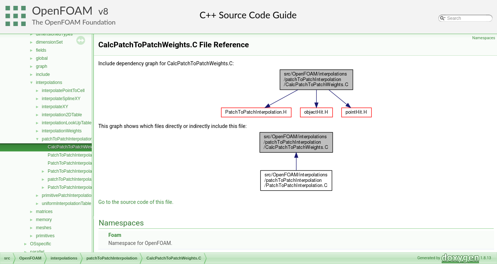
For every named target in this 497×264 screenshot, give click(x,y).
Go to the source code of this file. (135, 202)
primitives (45, 235)
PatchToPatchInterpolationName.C (81, 187)
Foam (114, 235)
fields (41, 50)
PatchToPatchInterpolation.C (75, 163)
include (43, 74)
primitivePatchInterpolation (68, 195)
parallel (37, 251)
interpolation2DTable (62, 114)
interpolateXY (55, 106)
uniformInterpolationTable (66, 203)
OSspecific (40, 243)
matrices (44, 211)
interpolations (49, 82)
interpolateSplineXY (61, 98)
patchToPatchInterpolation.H (75, 179)
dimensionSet (49, 42)
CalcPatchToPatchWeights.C (76, 147)
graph (41, 66)
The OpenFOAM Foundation (74, 22)
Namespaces (483, 38)
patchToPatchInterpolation (67, 139)
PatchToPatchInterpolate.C (74, 155)
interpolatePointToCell (63, 90)
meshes (43, 227)
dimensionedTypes (54, 34)
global (42, 58)
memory (44, 219)
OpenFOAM (62, 10)
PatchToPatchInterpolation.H (75, 171)
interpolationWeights (62, 130)
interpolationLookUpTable (66, 122)
